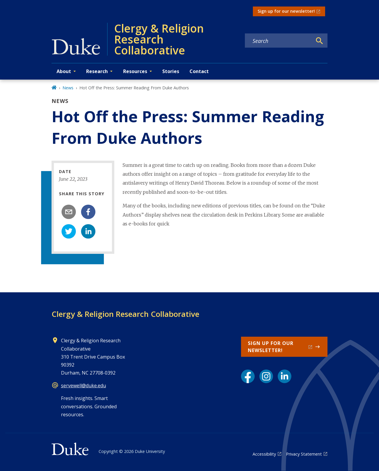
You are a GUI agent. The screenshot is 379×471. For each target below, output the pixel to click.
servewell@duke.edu (83, 385)
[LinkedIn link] (284, 376)
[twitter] (68, 231)
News (67, 88)
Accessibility (264, 454)
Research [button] (97, 71)
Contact (199, 71)
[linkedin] (88, 231)
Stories (170, 71)
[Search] (319, 40)
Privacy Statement (304, 454)
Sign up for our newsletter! (286, 11)
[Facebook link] (248, 376)
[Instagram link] (266, 376)
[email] (68, 211)
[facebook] (88, 211)
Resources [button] (135, 71)
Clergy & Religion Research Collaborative (125, 314)
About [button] (64, 71)
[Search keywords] (278, 40)
